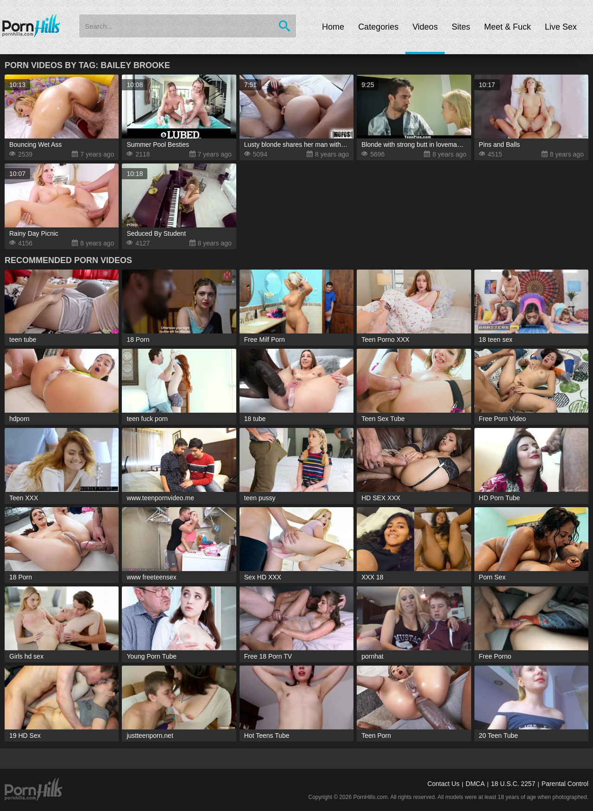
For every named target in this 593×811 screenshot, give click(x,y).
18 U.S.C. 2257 (513, 783)
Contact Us (443, 783)
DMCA (475, 783)
